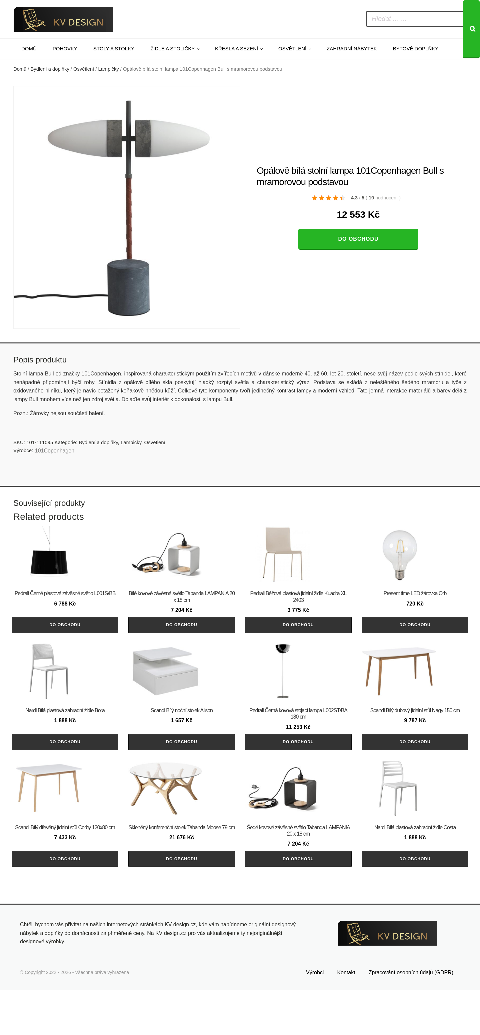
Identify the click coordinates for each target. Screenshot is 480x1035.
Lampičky (108, 69)
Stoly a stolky (113, 48)
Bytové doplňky (415, 48)
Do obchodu (358, 239)
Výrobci (315, 1017)
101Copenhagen (54, 450)
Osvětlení (292, 48)
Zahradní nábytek (352, 48)
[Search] (471, 29)
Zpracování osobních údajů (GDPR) (411, 1017)
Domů (29, 48)
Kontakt (346, 1017)
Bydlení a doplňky (50, 69)
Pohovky (65, 48)
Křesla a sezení (236, 48)
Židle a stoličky (172, 48)
